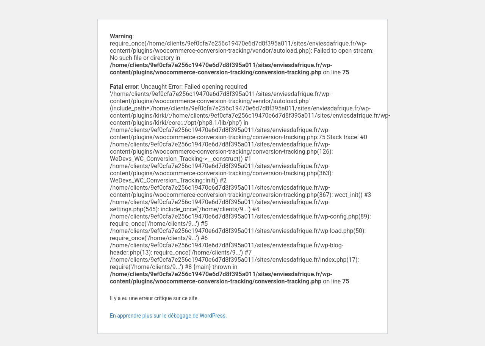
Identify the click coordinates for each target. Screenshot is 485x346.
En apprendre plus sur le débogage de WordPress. (168, 316)
